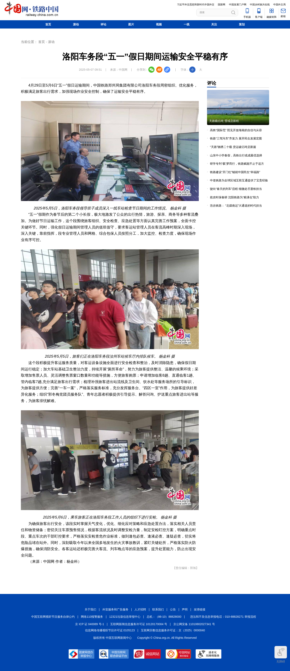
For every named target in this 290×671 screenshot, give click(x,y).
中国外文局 (279, 4)
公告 (173, 609)
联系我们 (158, 609)
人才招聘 (140, 609)
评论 (103, 24)
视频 (159, 24)
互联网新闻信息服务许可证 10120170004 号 (138, 624)
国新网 (221, 4)
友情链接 (199, 609)
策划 (242, 24)
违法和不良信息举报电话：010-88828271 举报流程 (223, 616)
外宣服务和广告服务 (115, 609)
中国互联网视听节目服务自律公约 (53, 616)
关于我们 (90, 609)
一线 (186, 24)
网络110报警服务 (92, 616)
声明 (185, 609)
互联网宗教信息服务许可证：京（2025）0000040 (173, 630)
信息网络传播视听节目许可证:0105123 (110, 630)
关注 (214, 24)
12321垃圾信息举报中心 (124, 616)
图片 (131, 24)
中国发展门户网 (237, 4)
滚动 (76, 24)
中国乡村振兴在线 (260, 4)
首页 (48, 24)
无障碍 (280, 654)
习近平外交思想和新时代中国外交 (195, 4)
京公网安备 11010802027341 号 (194, 624)
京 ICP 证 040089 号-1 (89, 624)
